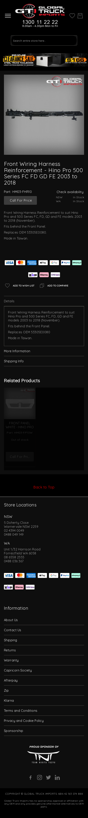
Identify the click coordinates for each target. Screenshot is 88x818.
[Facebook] (30, 777)
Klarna (9, 700)
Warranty (11, 660)
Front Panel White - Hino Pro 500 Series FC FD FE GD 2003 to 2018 (20, 427)
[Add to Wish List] (19, 285)
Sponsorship (13, 731)
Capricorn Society (18, 670)
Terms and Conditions (20, 711)
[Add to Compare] (53, 285)
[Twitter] (48, 777)
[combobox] (44, 40)
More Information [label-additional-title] (17, 351)
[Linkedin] (57, 777)
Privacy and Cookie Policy (24, 721)
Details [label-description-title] (9, 301)
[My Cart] (80, 16)
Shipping (10, 640)
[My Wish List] (72, 15)
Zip (6, 690)
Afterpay (11, 680)
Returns (10, 650)
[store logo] (40, 16)
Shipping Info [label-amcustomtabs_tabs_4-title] (14, 361)
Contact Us (12, 630)
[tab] (44, 301)
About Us (11, 620)
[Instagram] (39, 777)
